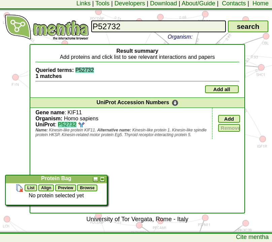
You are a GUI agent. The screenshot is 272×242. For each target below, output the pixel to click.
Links (83, 3)
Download (163, 3)
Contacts (234, 3)
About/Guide (198, 3)
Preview (65, 188)
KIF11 (75, 112)
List (30, 188)
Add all (221, 89)
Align (46, 188)
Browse (87, 188)
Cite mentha (252, 237)
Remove (230, 128)
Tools (102, 3)
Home (260, 3)
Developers (129, 3)
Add (229, 119)
